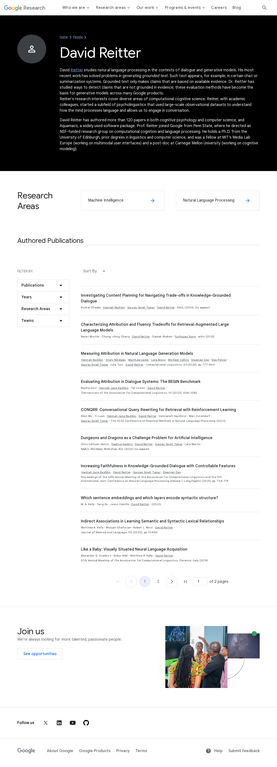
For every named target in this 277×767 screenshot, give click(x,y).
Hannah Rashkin (114, 307)
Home (64, 37)
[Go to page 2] (172, 581)
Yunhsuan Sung (185, 336)
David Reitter (166, 307)
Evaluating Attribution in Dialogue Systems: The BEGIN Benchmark (140, 381)
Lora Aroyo (158, 360)
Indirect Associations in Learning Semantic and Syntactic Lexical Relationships (152, 521)
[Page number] (200, 581)
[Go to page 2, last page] (185, 582)
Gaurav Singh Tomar (141, 307)
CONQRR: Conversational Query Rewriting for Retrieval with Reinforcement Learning (158, 409)
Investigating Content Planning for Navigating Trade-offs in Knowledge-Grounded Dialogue (156, 298)
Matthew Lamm (138, 360)
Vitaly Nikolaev (116, 360)
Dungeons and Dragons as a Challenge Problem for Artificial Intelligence (147, 438)
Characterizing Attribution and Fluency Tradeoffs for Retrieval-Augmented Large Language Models (155, 327)
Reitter (77, 70)
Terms (141, 751)
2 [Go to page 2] (158, 581)
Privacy (123, 751)
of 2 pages (218, 581)
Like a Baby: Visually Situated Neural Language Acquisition (134, 549)
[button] (95, 271)
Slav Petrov (219, 360)
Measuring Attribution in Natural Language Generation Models (137, 353)
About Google (60, 751)
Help (214, 751)
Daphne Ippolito (122, 444)
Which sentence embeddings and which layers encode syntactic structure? (149, 498)
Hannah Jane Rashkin (114, 388)
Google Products (94, 751)
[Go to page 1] (131, 581)
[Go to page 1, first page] (118, 582)
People (78, 37)
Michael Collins (178, 360)
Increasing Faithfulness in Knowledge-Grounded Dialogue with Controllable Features (158, 466)
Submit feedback (244, 751)
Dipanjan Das (200, 360)
